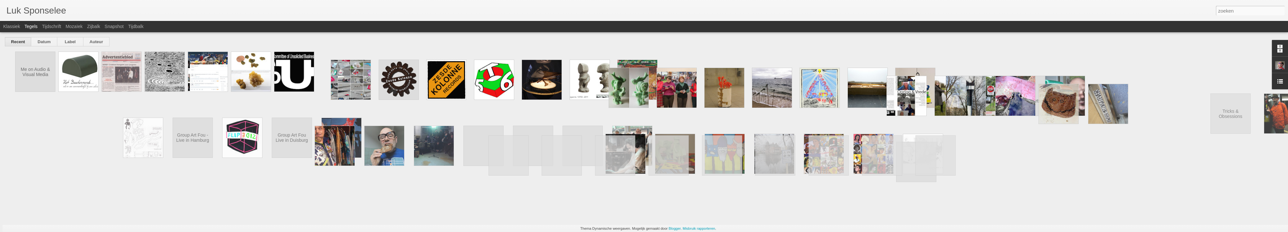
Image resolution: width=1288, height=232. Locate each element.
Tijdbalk (136, 26)
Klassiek (11, 26)
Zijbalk (93, 26)
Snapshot (114, 26)
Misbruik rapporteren (699, 228)
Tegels (30, 26)
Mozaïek (74, 26)
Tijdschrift (51, 26)
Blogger (675, 228)
